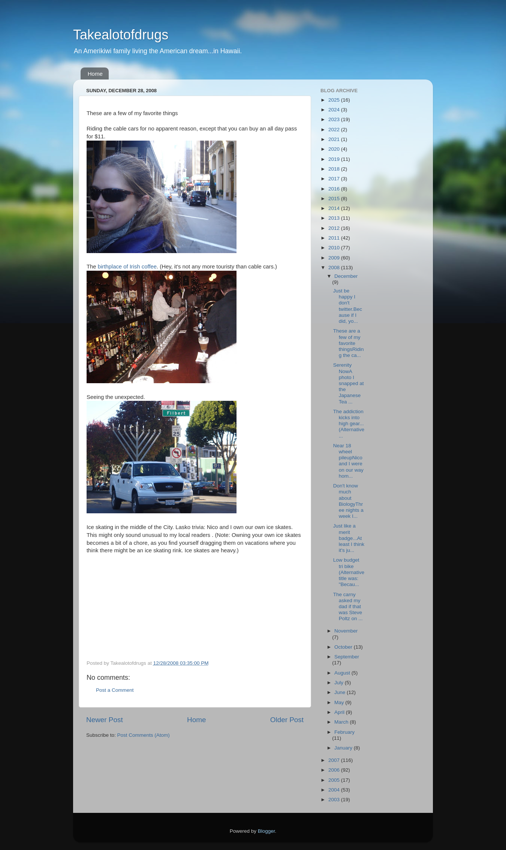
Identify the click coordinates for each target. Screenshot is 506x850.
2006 (334, 770)
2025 (334, 100)
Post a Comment (115, 690)
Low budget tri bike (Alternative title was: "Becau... (348, 572)
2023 (334, 119)
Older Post (287, 720)
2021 (334, 139)
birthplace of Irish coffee (127, 267)
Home (95, 73)
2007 (334, 760)
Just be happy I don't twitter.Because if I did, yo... (347, 306)
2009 (334, 258)
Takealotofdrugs (120, 34)
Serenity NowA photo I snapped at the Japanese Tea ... (348, 383)
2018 (334, 169)
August (343, 673)
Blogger (266, 831)
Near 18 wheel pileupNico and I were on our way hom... (348, 461)
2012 (334, 228)
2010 (334, 247)
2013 (334, 218)
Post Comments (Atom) (143, 735)
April (340, 712)
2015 (334, 198)
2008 (334, 267)
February (344, 732)
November (346, 631)
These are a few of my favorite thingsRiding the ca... (348, 343)
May (339, 702)
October (344, 647)
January (344, 748)
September (346, 657)
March (342, 722)
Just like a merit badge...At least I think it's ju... (348, 538)
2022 (334, 129)
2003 (334, 799)
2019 (334, 159)
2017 (334, 178)
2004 (334, 790)
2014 (334, 208)
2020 (334, 149)
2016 (334, 189)
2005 (334, 780)
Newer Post (104, 720)
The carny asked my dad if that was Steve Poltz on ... (348, 607)
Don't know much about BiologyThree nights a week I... (348, 501)
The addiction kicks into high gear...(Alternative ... (348, 424)
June (340, 692)
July (339, 682)
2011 (334, 238)
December (346, 276)
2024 (334, 109)
